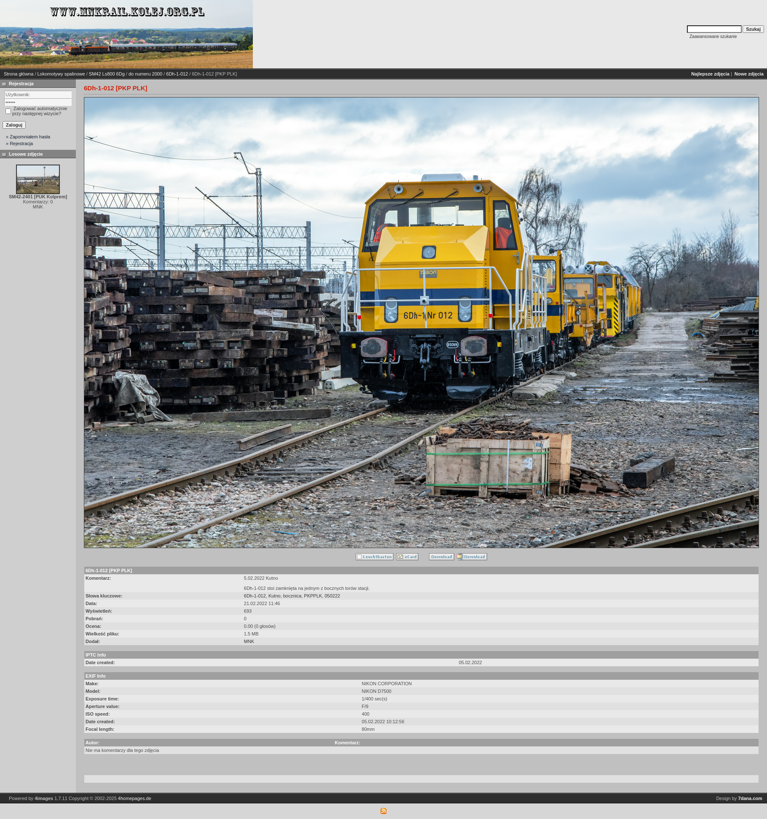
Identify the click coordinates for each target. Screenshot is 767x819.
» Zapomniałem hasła (28, 136)
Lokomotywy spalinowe (61, 73)
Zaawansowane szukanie (713, 36)
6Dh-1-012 (177, 73)
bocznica (292, 595)
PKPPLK (313, 595)
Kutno (274, 595)
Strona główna (18, 73)
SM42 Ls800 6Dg (107, 73)
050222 (332, 595)
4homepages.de (134, 798)
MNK (249, 641)
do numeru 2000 (145, 73)
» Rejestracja (19, 143)
